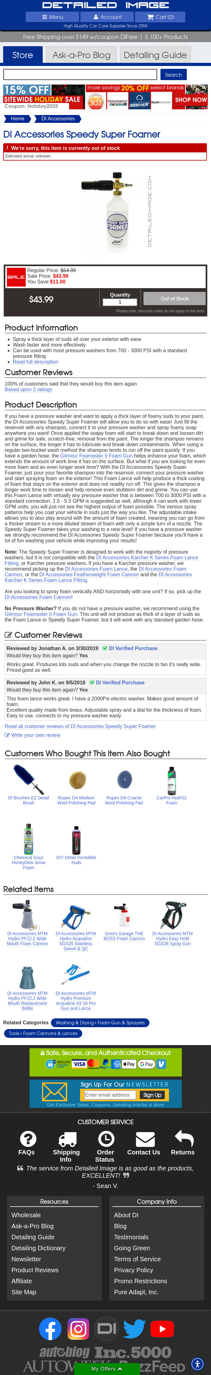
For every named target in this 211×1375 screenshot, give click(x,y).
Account (107, 16)
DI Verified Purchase (130, 648)
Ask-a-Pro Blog (33, 1226)
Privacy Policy (133, 1270)
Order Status (104, 1150)
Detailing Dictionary (39, 1248)
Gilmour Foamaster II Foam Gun (96, 455)
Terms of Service (137, 1259)
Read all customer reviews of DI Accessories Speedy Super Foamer (80, 726)
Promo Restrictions (140, 1281)
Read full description (35, 361)
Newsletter (26, 1259)
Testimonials (131, 1237)
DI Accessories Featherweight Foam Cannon (89, 574)
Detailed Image (105, 5)
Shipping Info (66, 1150)
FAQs (27, 1147)
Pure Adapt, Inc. (136, 1292)
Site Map (24, 1292)
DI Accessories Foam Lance (96, 569)
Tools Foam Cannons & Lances (43, 1033)
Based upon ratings (28, 389)
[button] (197, 1364)
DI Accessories (58, 118)
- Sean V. (105, 1185)
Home (17, 118)
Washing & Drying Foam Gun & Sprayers (100, 1022)
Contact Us (143, 1147)
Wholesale (26, 1215)
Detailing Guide (33, 1237)
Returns (183, 1147)
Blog (120, 1226)
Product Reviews (35, 1270)
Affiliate (22, 1281)
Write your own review (33, 735)
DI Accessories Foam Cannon (38, 597)
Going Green (132, 1248)
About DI (126, 1215)
